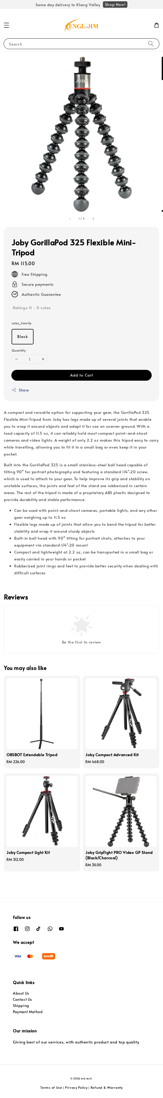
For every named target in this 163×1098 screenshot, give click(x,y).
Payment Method (28, 1011)
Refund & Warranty (107, 1087)
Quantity (19, 350)
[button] (6, 25)
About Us (21, 993)
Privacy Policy (76, 1087)
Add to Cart (81, 375)
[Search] (151, 44)
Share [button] (20, 390)
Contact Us (22, 999)
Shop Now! (115, 4)
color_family (21, 323)
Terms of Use (51, 1087)
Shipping (21, 1005)
